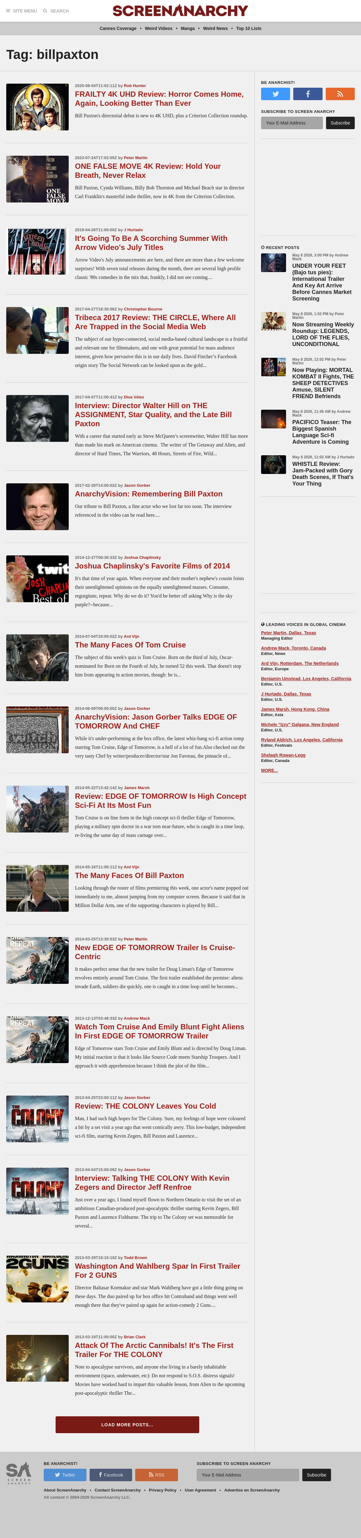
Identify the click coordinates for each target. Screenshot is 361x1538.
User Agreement (200, 1490)
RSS (156, 1474)
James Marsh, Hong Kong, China (295, 709)
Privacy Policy (162, 1490)
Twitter (65, 1474)
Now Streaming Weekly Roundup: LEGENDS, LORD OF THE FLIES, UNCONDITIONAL (323, 334)
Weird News (215, 28)
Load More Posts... (127, 1424)
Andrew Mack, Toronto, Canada (293, 648)
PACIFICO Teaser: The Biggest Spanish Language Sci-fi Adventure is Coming (321, 432)
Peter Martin (135, 157)
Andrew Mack (137, 1018)
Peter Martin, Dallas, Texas (288, 632)
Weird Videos (158, 28)
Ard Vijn (131, 636)
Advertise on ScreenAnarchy (252, 1490)
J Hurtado (133, 229)
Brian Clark (135, 1337)
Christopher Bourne (143, 309)
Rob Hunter (135, 85)
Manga (188, 28)
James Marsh (137, 787)
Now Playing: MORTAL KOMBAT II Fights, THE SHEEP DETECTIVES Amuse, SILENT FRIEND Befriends (323, 383)
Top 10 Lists (248, 28)
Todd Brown (135, 1257)
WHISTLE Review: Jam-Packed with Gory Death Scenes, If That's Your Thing (323, 474)
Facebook (111, 1474)
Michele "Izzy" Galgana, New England (300, 724)
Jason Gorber (137, 485)
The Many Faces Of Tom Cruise (130, 645)
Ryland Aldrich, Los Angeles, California (302, 739)
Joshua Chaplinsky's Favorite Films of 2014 (152, 566)
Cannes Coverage (118, 28)
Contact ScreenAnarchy (118, 1490)
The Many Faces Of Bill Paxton (129, 875)
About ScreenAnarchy (65, 1490)
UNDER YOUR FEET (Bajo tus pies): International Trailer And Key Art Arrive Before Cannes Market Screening (322, 282)
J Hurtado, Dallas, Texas (286, 693)
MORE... (269, 770)
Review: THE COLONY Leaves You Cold (145, 1106)
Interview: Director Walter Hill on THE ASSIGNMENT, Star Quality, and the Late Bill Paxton (153, 414)
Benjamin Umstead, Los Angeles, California (306, 678)
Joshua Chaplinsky (142, 557)
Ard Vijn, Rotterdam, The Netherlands (300, 663)
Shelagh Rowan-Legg (283, 755)
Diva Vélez (134, 397)
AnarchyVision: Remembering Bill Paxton (149, 494)
